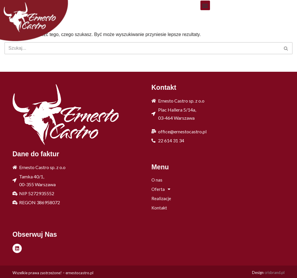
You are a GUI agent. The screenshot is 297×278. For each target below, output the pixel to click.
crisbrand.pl (275, 272)
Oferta (160, 189)
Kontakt (159, 207)
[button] (205, 5)
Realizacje (161, 198)
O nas (156, 179)
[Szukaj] (142, 48)
